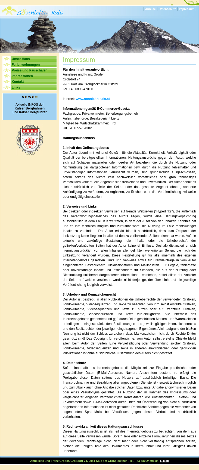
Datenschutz (167, 9)
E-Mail (164, 460)
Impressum (186, 9)
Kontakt (18, 82)
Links (16, 87)
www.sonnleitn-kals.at (93, 99)
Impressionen (22, 76)
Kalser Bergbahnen (30, 108)
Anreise (150, 9)
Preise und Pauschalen (29, 70)
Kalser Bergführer (33, 112)
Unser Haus (21, 59)
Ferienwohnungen (26, 65)
